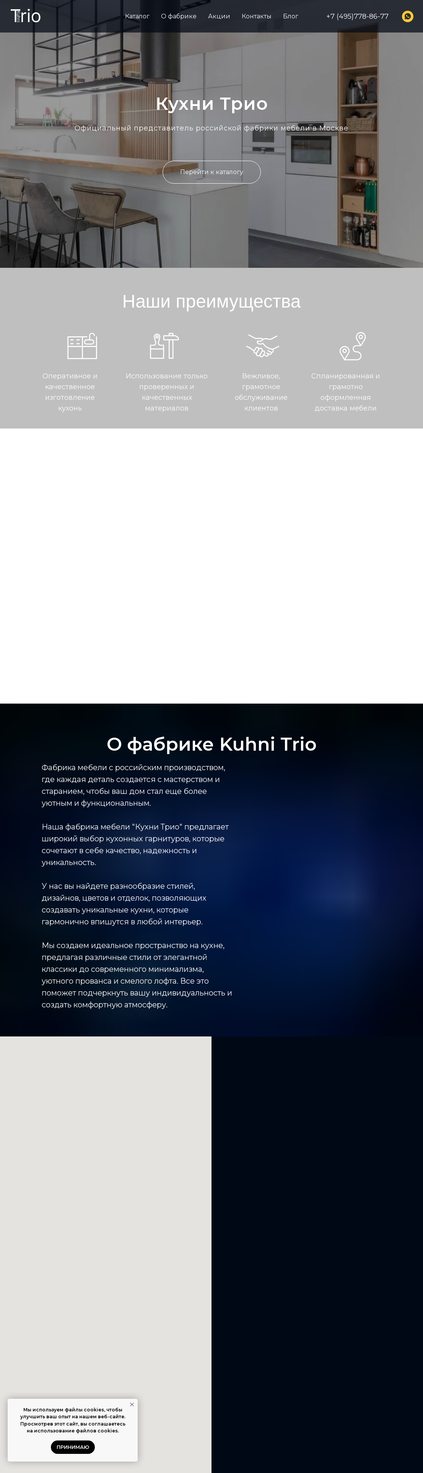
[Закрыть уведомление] (132, 1404)
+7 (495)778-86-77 (357, 16)
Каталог (137, 16)
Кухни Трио (211, 103)
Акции (219, 16)
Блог (290, 16)
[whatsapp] (407, 16)
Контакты (257, 16)
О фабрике (179, 16)
